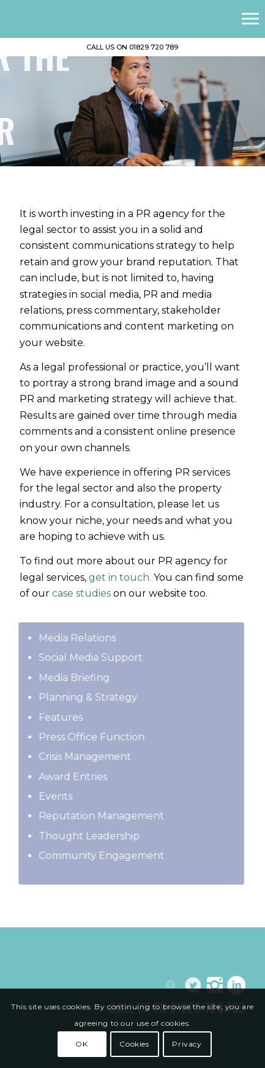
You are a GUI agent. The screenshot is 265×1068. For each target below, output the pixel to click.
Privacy (186, 1043)
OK (81, 1043)
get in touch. (120, 577)
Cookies (134, 1043)
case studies (81, 593)
